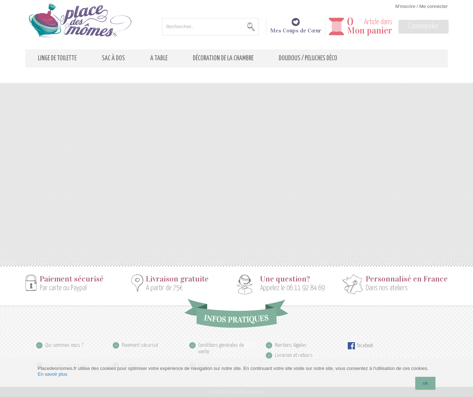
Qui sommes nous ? (64, 345)
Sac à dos (113, 58)
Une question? (285, 279)
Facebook (365, 345)
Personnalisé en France (407, 279)
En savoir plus (53, 374)
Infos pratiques (236, 313)
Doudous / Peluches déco (308, 58)
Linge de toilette (57, 58)
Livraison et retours (294, 355)
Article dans (369, 26)
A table (159, 58)
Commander (423, 26)
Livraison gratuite (177, 279)
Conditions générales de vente (221, 346)
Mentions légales (291, 345)
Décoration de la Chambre (223, 58)
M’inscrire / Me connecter (421, 6)
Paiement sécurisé (72, 279)
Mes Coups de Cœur (295, 27)
